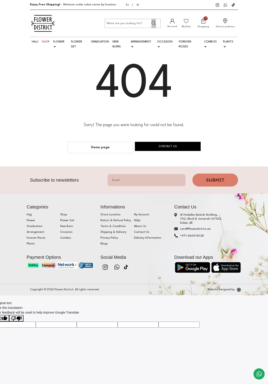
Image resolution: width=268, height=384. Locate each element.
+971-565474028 (192, 235)
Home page (100, 147)
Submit (215, 180)
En (127, 4)
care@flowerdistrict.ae (195, 228)
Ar (137, 4)
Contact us (168, 146)
